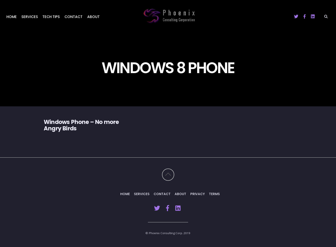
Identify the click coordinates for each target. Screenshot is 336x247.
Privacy (197, 194)
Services (29, 16)
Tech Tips (51, 16)
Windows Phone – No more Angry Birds (81, 125)
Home (11, 16)
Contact (73, 16)
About (93, 16)
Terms (214, 194)
